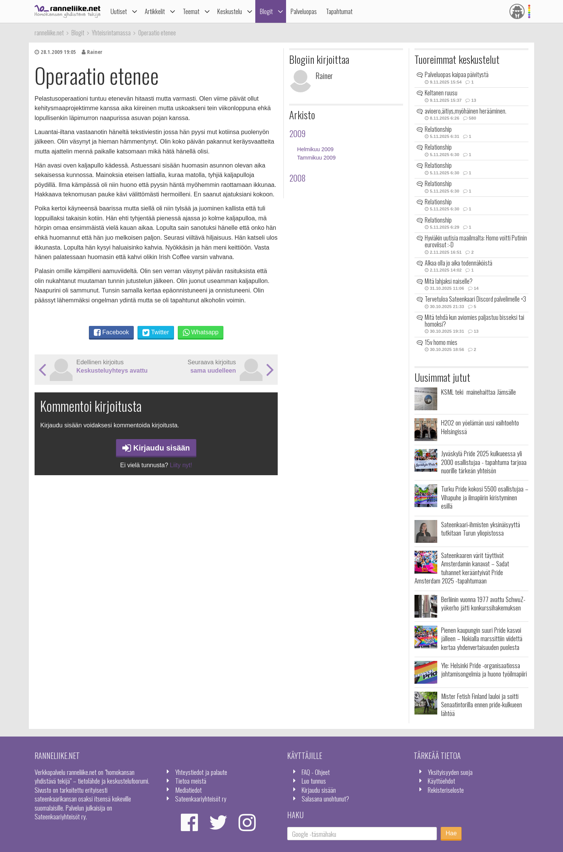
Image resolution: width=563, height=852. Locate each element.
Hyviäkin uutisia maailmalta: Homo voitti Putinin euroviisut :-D (476, 241)
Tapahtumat (339, 11)
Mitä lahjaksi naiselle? (449, 281)
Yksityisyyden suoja (450, 772)
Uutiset (119, 11)
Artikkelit (155, 11)
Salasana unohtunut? (325, 798)
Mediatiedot (188, 790)
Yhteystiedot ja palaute (201, 772)
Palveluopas (304, 11)
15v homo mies (441, 342)
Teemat (191, 11)
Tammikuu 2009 (316, 158)
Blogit (266, 11)
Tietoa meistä (190, 781)
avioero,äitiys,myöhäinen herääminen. (465, 110)
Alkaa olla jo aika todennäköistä (458, 262)
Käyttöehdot (441, 781)
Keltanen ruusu (441, 92)
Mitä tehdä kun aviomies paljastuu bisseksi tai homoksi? (474, 321)
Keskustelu (229, 11)
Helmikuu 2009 (315, 149)
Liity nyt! (181, 465)
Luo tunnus (314, 781)
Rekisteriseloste (446, 790)
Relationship (438, 129)
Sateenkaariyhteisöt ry (200, 798)
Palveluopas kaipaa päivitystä (457, 74)
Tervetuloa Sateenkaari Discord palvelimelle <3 (475, 298)
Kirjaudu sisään (156, 448)
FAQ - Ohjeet (316, 772)
